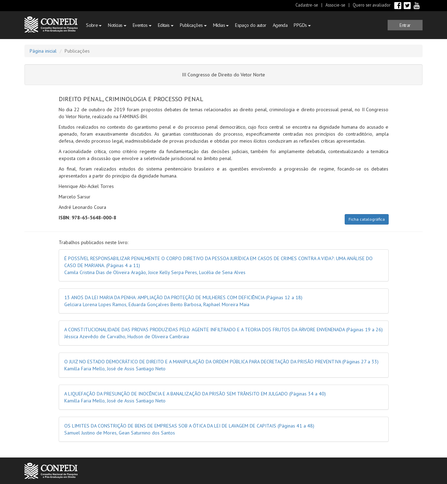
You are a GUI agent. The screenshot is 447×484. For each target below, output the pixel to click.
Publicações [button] (193, 25)
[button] (405, 25)
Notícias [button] (117, 25)
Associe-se (335, 5)
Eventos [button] (142, 25)
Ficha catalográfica (367, 219)
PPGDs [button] (302, 25)
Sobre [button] (94, 25)
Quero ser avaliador (371, 5)
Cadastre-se (306, 5)
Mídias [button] (221, 25)
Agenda (280, 25)
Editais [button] (166, 25)
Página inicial (43, 51)
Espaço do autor (250, 25)
